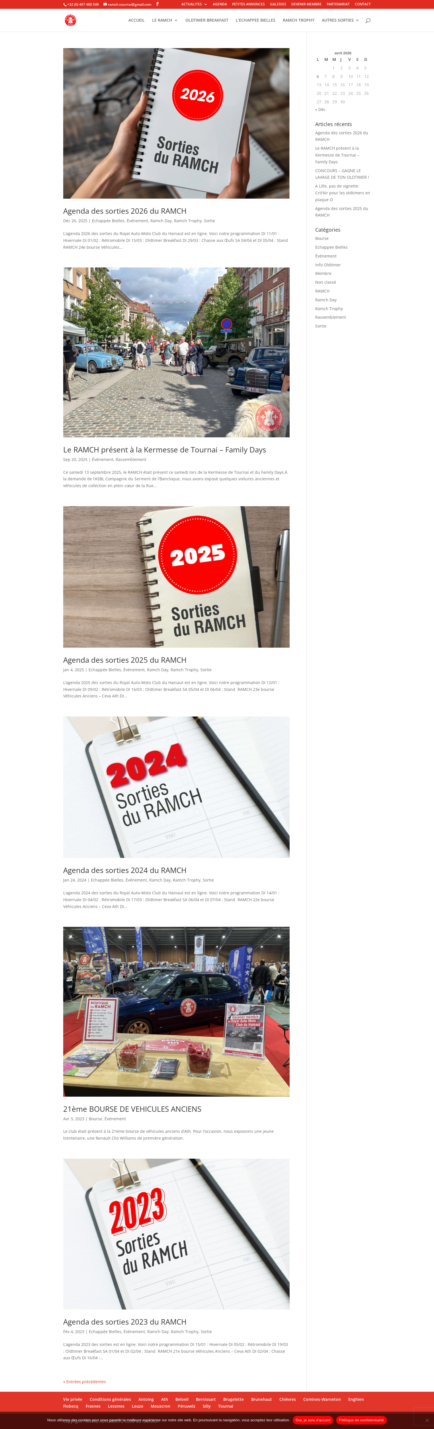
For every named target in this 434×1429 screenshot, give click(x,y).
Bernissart (206, 1399)
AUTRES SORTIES (338, 20)
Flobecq (70, 1406)
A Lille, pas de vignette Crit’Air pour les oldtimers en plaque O (342, 192)
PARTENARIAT (338, 5)
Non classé (325, 282)
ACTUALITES (191, 5)
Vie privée (72, 1399)
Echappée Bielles (108, 220)
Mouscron (160, 1406)
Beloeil (182, 1399)
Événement (137, 220)
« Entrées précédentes (84, 1381)
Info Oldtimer (328, 264)
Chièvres (287, 1399)
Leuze (137, 1406)
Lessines (116, 1406)
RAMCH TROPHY (298, 20)
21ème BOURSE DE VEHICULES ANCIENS (132, 1109)
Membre (323, 273)
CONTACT (363, 5)
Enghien (356, 1399)
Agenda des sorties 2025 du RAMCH (125, 660)
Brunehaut (261, 1399)
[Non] (427, 1420)
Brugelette (233, 1399)
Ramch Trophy (188, 220)
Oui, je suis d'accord (313, 1420)
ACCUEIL (136, 20)
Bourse (95, 1118)
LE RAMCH (162, 20)
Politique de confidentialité (361, 1420)
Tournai (225, 1406)
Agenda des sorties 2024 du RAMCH (125, 870)
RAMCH (322, 291)
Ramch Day (161, 220)
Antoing (146, 1399)
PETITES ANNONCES (248, 5)
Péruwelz (186, 1406)
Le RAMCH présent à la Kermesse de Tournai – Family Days (164, 449)
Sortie (209, 220)
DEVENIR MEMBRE (306, 5)
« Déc (320, 109)
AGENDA (220, 5)
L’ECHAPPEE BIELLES (255, 20)
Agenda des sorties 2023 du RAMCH (125, 1322)
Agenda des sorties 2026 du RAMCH (125, 211)
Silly (207, 1406)
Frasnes (93, 1406)
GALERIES (278, 5)
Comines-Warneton (322, 1399)
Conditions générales (110, 1399)
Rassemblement (131, 459)
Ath (164, 1399)
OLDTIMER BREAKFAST (206, 20)
